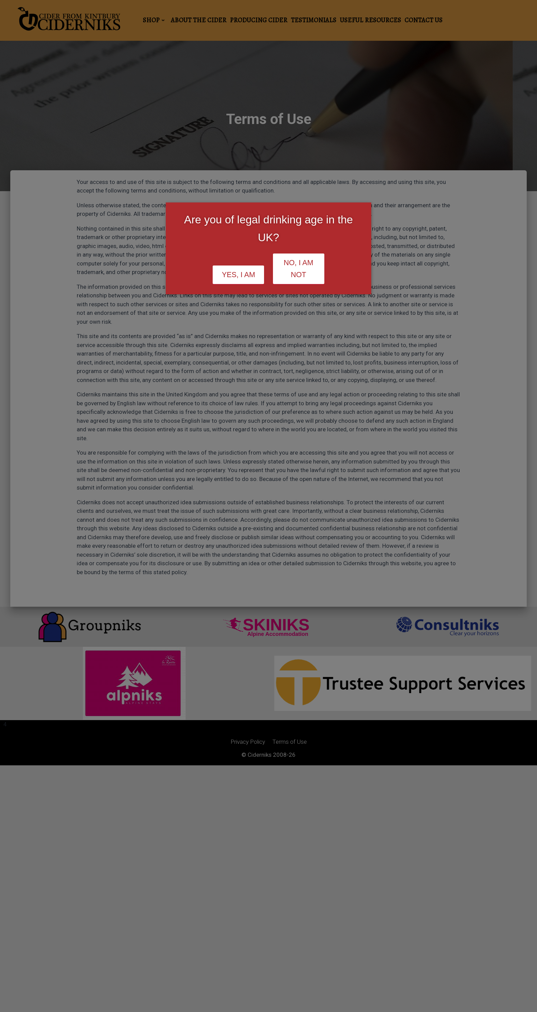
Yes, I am (238, 275)
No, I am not (298, 269)
